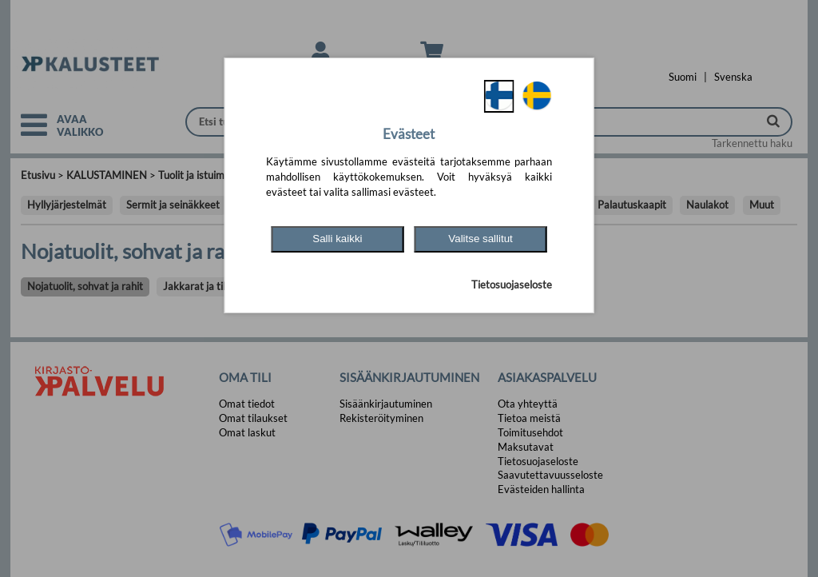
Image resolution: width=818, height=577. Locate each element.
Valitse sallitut (480, 239)
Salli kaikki (337, 239)
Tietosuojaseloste (511, 284)
